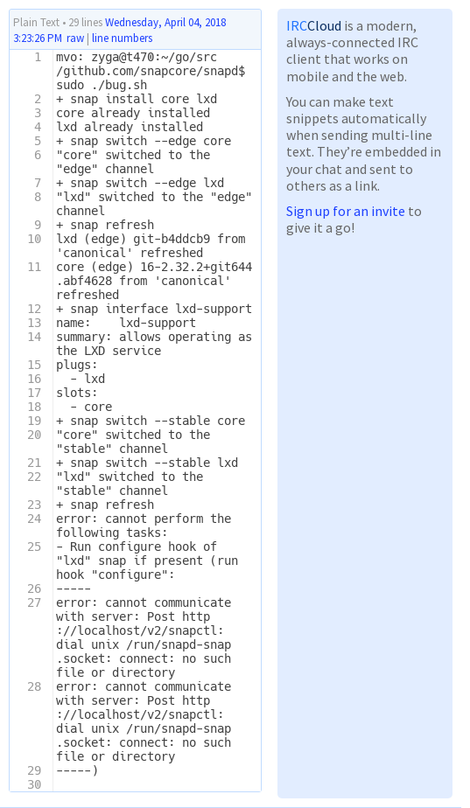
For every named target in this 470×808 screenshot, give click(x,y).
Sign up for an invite (345, 210)
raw (75, 38)
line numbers (122, 38)
